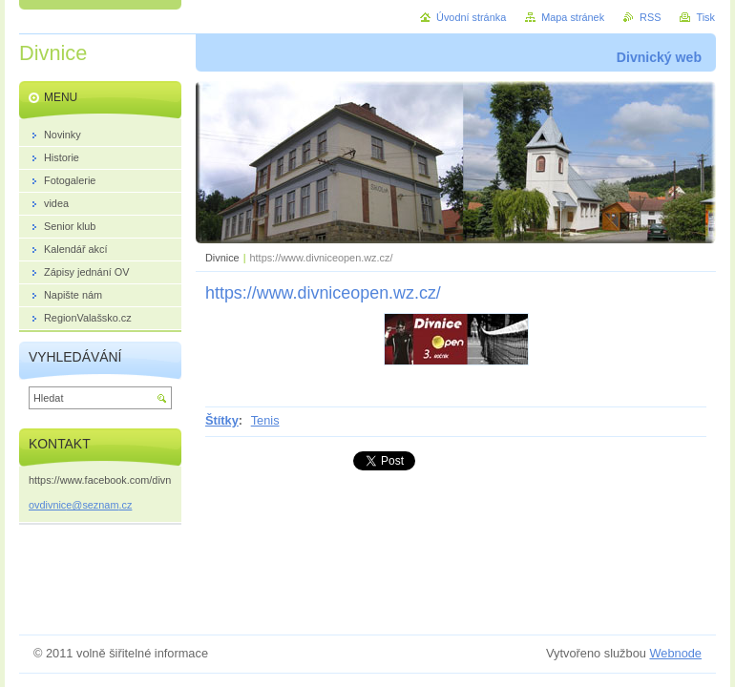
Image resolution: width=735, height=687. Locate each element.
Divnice (222, 257)
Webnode (675, 653)
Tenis (265, 420)
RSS (650, 17)
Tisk (705, 17)
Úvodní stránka (471, 17)
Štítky (222, 420)
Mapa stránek (572, 17)
